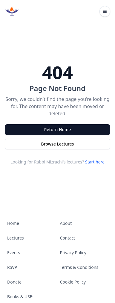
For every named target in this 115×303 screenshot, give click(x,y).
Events (13, 252)
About (66, 223)
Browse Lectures (57, 144)
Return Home (57, 129)
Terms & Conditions (79, 267)
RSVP (12, 267)
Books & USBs (20, 296)
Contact (67, 238)
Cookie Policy (73, 282)
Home (13, 223)
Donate (14, 282)
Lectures (15, 238)
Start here (95, 162)
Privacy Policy (73, 252)
